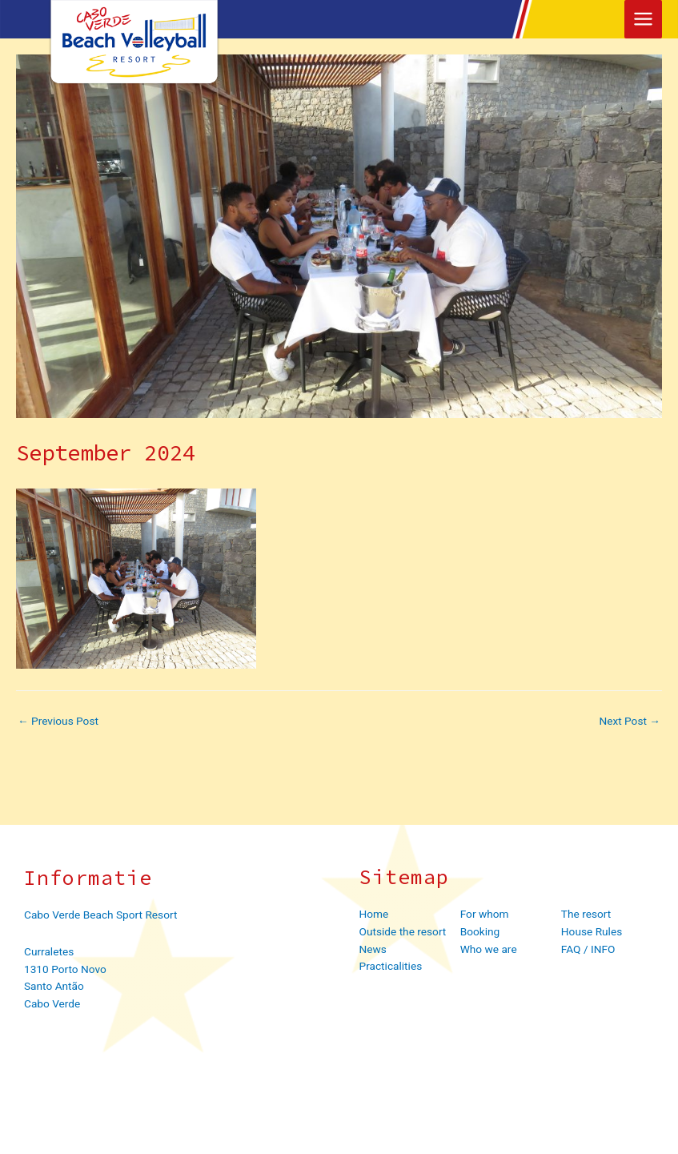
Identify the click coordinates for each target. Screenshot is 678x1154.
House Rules (591, 931)
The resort (586, 913)
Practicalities (391, 965)
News (373, 949)
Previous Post (58, 721)
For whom (484, 913)
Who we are (488, 949)
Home (374, 913)
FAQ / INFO (588, 949)
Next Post (629, 721)
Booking (480, 931)
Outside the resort (403, 931)
